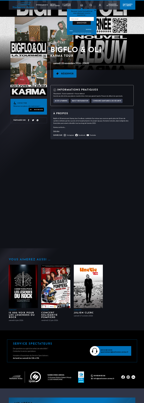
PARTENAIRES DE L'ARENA (127, 5)
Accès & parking (61, 101)
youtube (91, 135)
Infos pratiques (55, 5)
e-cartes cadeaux (67, 5)
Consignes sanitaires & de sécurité (107, 101)
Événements (42, 5)
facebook (80, 135)
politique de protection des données (82, 33)
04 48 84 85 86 (99, 376)
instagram (68, 135)
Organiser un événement (112, 5)
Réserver (67, 74)
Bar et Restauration (80, 101)
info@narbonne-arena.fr (104, 378)
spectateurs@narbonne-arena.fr (114, 352)
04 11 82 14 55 (38, 109)
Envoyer (81, 23)
